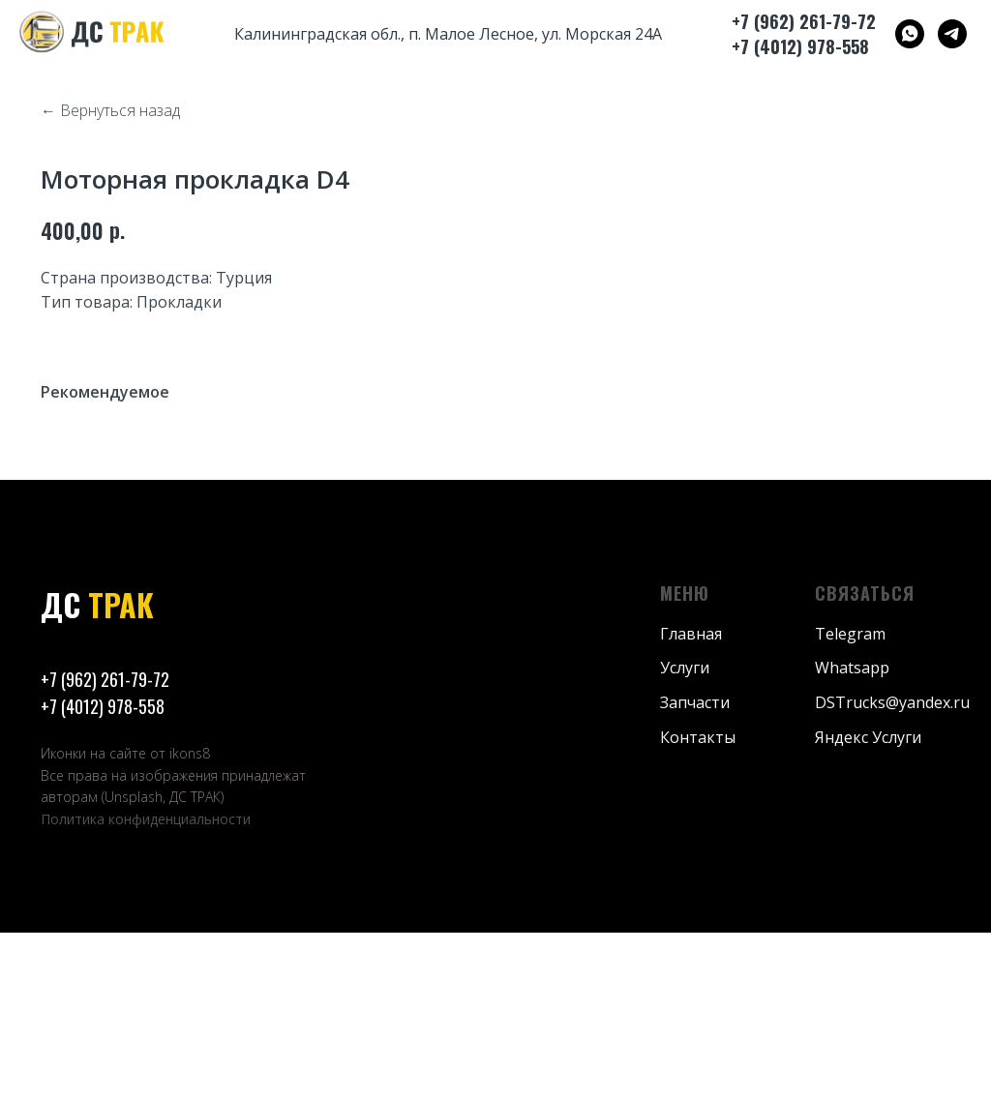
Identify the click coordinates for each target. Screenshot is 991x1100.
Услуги (684, 836)
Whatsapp (852, 836)
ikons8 (189, 921)
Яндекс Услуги (868, 905)
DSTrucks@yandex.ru (892, 870)
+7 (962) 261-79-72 (105, 847)
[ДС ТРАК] (909, 33)
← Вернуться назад (110, 111)
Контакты (698, 905)
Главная (691, 801)
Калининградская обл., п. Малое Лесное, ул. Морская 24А (448, 34)
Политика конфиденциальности (146, 987)
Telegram (850, 801)
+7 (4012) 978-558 (103, 874)
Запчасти (695, 870)
